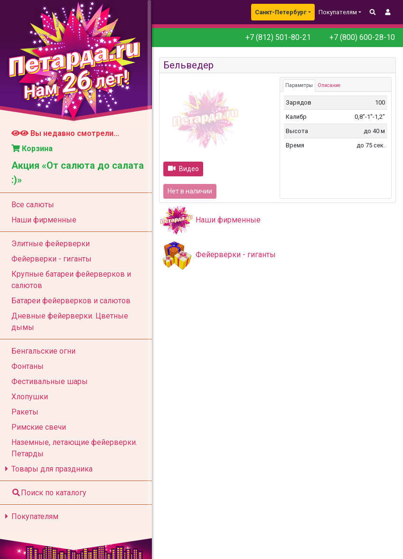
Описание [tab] (329, 85)
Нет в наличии (190, 191)
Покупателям (30, 516)
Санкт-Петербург (281, 12)
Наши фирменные (228, 219)
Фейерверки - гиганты (236, 254)
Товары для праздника (47, 468)
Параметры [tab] (299, 85)
